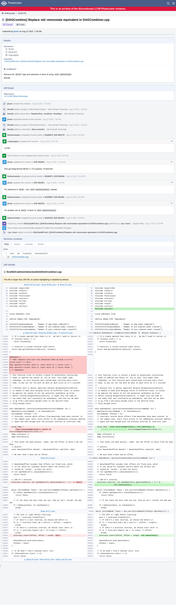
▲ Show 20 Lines (30, 333)
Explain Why (138, 223)
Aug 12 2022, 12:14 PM (75, 176)
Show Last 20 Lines (64, 560)
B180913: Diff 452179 (54, 135)
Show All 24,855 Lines (48, 333)
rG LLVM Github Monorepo (16, 96)
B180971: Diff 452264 (54, 176)
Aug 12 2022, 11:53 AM (55, 162)
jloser (16, 31)
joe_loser (125, 223)
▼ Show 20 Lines (64, 285)
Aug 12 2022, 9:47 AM (49, 141)
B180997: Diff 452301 (54, 197)
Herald (10, 109)
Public (22, 24)
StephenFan (36, 114)
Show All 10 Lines (48, 458)
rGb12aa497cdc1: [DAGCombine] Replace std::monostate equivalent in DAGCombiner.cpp (44, 61)
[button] (173, 3)
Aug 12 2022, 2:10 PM (55, 183)
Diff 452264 (39, 162)
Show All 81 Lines (47, 560)
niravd (11, 49)
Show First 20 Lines (32, 285)
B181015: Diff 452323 (54, 218)
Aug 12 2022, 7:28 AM (41, 104)
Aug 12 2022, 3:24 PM (75, 197)
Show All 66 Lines (49, 285)
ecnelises (47, 114)
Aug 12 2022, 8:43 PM (154, 224)
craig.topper (13, 55)
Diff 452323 (39, 203)
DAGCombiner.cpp (20, 257)
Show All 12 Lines (48, 511)
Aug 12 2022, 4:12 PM (55, 203)
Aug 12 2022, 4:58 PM (75, 218)
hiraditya (57, 114)
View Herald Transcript (58, 109)
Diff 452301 (39, 183)
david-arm (12, 52)
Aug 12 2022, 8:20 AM (75, 135)
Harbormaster (13, 135)
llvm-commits (38, 129)
